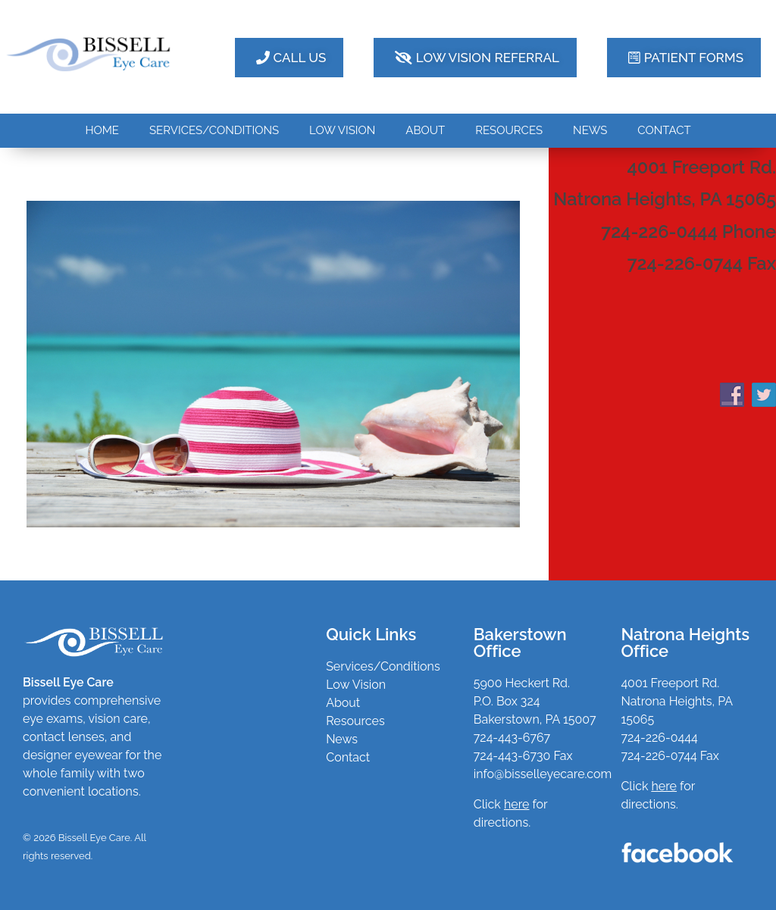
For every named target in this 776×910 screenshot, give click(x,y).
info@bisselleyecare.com (543, 774)
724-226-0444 (659, 737)
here (664, 786)
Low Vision (356, 684)
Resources (355, 721)
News (342, 739)
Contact (348, 757)
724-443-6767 (512, 737)
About (343, 703)
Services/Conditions (383, 666)
